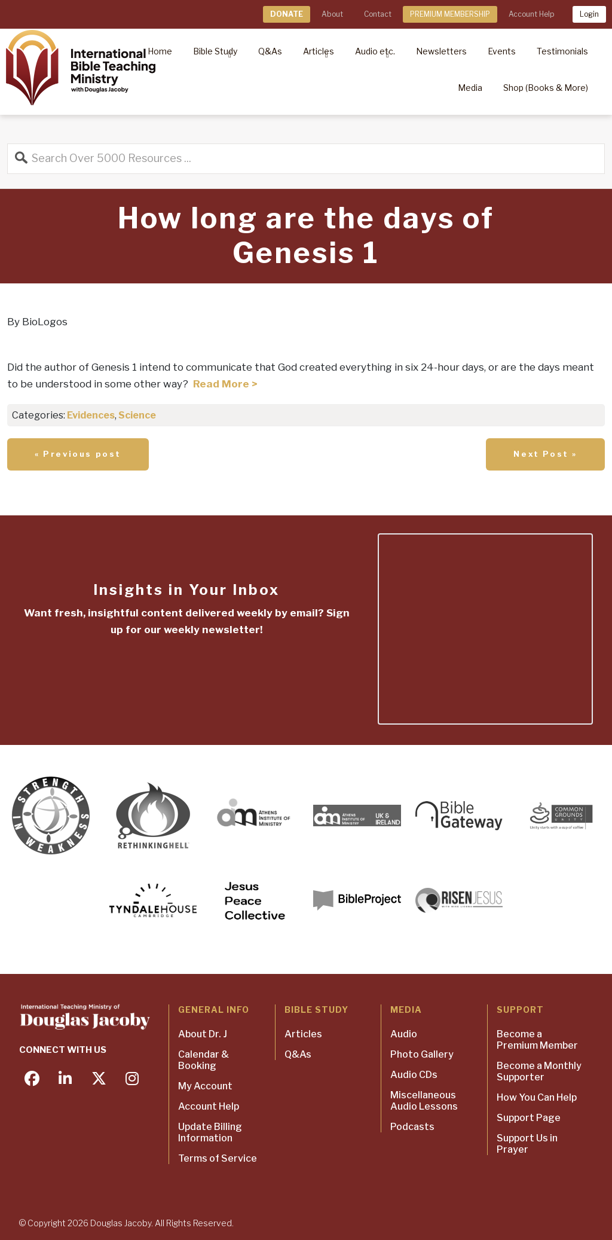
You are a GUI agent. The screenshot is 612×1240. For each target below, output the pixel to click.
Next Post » (545, 454)
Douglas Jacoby (120, 1223)
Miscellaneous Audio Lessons (424, 1100)
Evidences (91, 415)
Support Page (529, 1117)
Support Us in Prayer (527, 1143)
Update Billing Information (210, 1132)
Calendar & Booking (203, 1060)
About (332, 14)
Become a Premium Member (537, 1039)
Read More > (225, 384)
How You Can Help (537, 1097)
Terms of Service (217, 1158)
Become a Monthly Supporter (539, 1071)
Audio (403, 1034)
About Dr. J (202, 1034)
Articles (303, 1034)
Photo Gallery (422, 1054)
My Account (205, 1086)
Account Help (531, 14)
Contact (377, 14)
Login (589, 14)
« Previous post (78, 454)
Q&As (297, 1054)
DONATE (286, 14)
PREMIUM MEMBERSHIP (450, 14)
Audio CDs (413, 1074)
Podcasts (412, 1126)
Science (137, 415)
